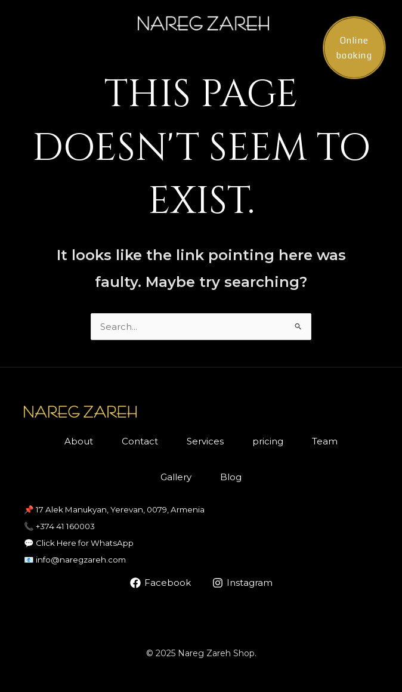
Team (325, 441)
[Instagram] (242, 582)
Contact (140, 441)
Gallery (175, 477)
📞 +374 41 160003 (59, 526)
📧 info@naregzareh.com (75, 559)
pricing (267, 441)
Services (205, 441)
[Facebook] (160, 582)
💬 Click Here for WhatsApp (79, 543)
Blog (231, 477)
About (78, 441)
